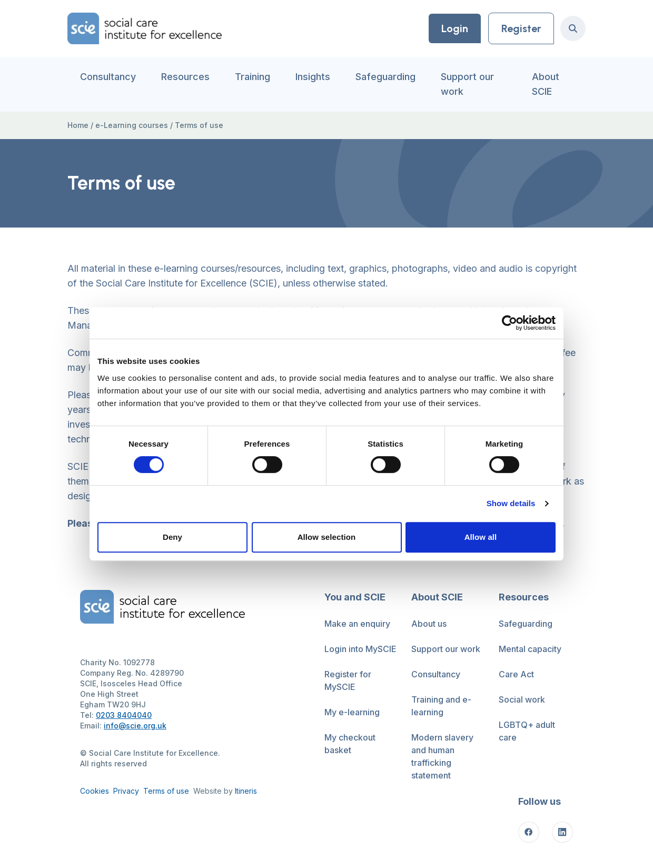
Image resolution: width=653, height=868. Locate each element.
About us (429, 623)
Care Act (516, 674)
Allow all (480, 536)
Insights (312, 76)
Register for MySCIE (347, 680)
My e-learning (352, 712)
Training (252, 76)
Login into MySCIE (360, 649)
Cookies (94, 790)
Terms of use (166, 790)
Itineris (246, 790)
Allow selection (327, 536)
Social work (522, 699)
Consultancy (108, 76)
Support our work (467, 84)
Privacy (126, 790)
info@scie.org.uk (135, 725)
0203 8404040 (124, 715)
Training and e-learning (441, 705)
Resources (185, 76)
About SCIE (545, 84)
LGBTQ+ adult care (527, 731)
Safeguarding (385, 76)
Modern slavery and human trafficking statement (442, 756)
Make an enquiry (357, 623)
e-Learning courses (131, 125)
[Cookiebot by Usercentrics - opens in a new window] (509, 323)
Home (77, 125)
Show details (511, 503)
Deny (172, 536)
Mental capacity (530, 649)
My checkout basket (349, 743)
